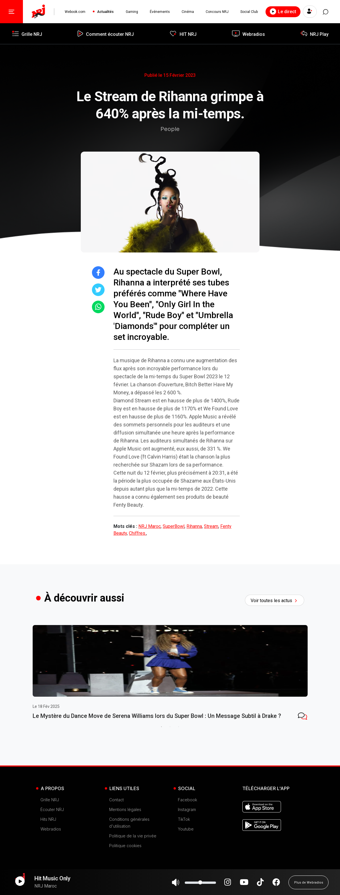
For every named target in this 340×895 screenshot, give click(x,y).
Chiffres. (137, 533)
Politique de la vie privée (132, 853)
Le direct (281, 11)
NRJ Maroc (149, 526)
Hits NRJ (48, 836)
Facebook (187, 816)
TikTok (184, 836)
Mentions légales (125, 826)
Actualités (105, 12)
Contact (116, 816)
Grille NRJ (49, 816)
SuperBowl (173, 526)
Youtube (186, 846)
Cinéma (187, 12)
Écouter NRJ (52, 826)
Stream (211, 526)
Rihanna (194, 526)
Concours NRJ (216, 12)
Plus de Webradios (308, 885)
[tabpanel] (78, 686)
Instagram (187, 826)
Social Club (248, 12)
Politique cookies (125, 862)
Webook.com (75, 12)
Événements (159, 12)
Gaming (131, 12)
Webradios (50, 846)
